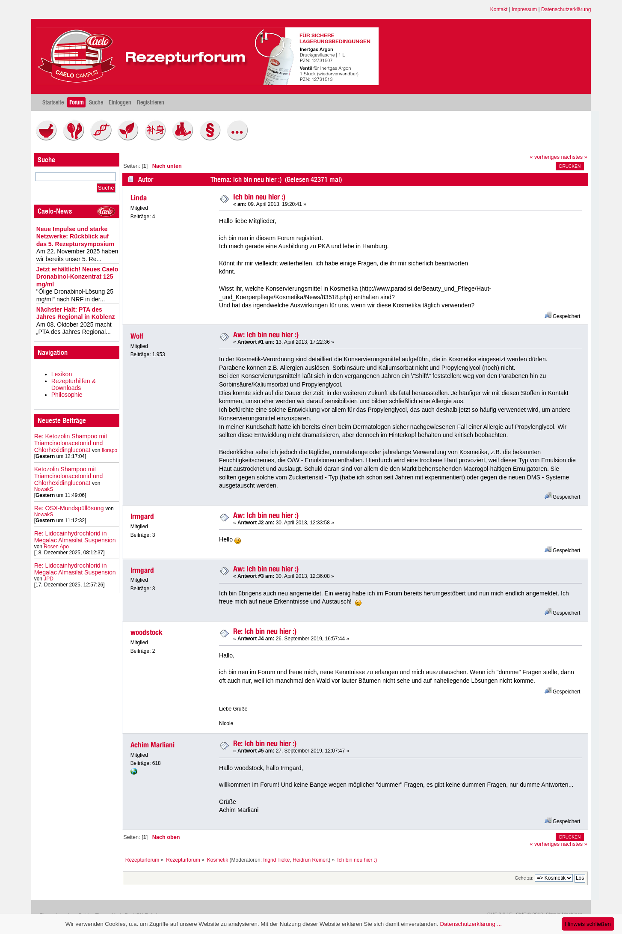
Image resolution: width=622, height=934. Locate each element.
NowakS (43, 489)
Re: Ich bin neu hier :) (264, 631)
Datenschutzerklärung (566, 9)
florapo (110, 450)
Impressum (524, 9)
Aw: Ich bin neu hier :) (266, 334)
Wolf (136, 336)
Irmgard (142, 516)
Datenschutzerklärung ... (470, 924)
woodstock (146, 632)
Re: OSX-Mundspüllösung (69, 508)
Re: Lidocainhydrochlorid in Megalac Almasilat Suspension (75, 537)
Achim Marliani (152, 745)
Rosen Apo (56, 547)
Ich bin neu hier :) (259, 196)
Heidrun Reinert (311, 860)
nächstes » (574, 157)
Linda (138, 197)
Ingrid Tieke (276, 860)
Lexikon (61, 374)
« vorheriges (545, 157)
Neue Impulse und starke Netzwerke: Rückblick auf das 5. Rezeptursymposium (75, 236)
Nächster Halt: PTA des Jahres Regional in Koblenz (75, 313)
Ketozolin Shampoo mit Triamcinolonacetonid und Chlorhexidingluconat (68, 476)
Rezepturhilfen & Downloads (73, 384)
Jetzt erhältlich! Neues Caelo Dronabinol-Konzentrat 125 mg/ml (77, 277)
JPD (48, 579)
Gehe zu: (524, 877)
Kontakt (499, 9)
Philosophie (67, 394)
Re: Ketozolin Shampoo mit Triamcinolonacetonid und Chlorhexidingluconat (70, 443)
